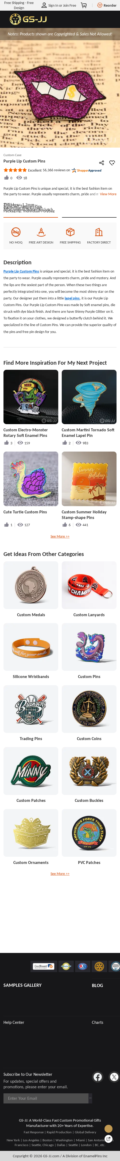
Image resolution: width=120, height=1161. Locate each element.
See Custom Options (89, 250)
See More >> (60, 574)
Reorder (110, 5)
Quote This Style (30, 250)
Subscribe (78, 1098)
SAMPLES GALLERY (22, 985)
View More (107, 194)
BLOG (97, 985)
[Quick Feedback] (108, 1139)
